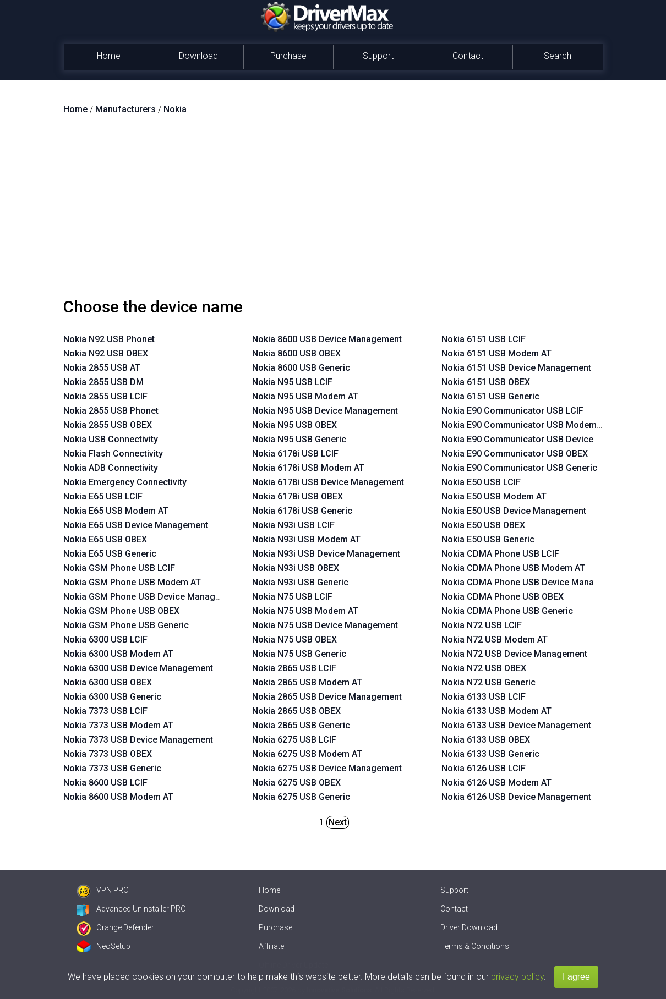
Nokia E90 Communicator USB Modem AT (525, 425)
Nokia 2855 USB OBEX (107, 425)
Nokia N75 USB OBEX (294, 639)
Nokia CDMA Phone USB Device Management (533, 582)
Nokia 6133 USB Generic (490, 754)
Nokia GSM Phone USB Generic (126, 625)
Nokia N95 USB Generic (299, 439)
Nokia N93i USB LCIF (293, 525)
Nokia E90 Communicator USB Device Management (545, 439)
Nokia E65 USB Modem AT (115, 511)
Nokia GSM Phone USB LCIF (119, 568)
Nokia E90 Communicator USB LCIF (512, 410)
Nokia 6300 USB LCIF (105, 639)
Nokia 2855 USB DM (103, 382)
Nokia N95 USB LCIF (292, 382)
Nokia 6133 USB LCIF (483, 696)
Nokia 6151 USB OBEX (485, 382)
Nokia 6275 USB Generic (301, 797)
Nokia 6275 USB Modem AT (307, 754)
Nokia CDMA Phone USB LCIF (500, 553)
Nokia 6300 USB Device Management (138, 668)
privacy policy (517, 976)
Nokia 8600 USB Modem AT (118, 797)
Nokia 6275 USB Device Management (327, 768)
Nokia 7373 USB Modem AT (118, 725)
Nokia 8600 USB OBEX (296, 353)
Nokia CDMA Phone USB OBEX (502, 596)
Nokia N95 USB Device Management (325, 410)
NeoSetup (103, 946)
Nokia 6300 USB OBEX (107, 682)
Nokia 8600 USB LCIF (105, 782)
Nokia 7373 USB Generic (112, 768)
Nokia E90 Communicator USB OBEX (514, 453)
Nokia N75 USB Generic (299, 654)
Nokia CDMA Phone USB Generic (507, 611)
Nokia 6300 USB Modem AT (118, 654)
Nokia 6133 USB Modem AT (496, 711)
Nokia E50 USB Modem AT (494, 496)
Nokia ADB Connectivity (110, 468)
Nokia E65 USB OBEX (105, 539)
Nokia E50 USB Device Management (513, 511)
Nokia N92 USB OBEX (105, 353)
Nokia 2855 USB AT (101, 368)
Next (338, 822)
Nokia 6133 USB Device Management (516, 725)
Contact (467, 56)
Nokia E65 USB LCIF (103, 496)
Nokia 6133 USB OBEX (485, 739)
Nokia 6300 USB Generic (112, 696)
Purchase (288, 56)
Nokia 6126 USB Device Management (516, 797)
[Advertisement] (333, 211)
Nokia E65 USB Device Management (135, 525)
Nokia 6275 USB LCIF (294, 739)
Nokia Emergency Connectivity (125, 482)
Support (378, 56)
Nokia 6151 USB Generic (490, 396)
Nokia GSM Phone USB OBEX (121, 611)
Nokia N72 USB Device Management (514, 654)
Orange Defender (115, 927)
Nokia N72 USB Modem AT (494, 639)
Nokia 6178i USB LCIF (295, 453)
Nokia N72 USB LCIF (481, 625)
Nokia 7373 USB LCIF (105, 711)
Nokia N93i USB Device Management (326, 553)
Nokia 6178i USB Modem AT (308, 468)
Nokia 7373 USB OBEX (107, 754)
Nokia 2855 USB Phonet (111, 410)
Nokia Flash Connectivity (113, 453)
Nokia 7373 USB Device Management (138, 739)
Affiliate (271, 946)
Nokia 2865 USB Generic (301, 725)
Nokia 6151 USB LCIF (483, 339)
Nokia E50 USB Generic (487, 539)
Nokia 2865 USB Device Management (327, 696)
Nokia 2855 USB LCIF (105, 396)
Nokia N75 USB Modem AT (305, 611)
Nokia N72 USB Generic (488, 682)
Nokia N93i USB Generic (300, 582)
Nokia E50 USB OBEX (483, 525)
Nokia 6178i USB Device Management (328, 482)
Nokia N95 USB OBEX (294, 425)
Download (198, 56)
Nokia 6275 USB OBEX (296, 782)
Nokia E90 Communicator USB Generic (519, 468)
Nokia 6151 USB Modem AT (496, 353)
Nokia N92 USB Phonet (109, 339)
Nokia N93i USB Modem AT (306, 539)
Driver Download (469, 927)
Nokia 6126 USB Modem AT (496, 782)
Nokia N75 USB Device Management (325, 625)
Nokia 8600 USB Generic (301, 368)
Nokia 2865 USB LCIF (294, 668)
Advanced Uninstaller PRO (131, 909)
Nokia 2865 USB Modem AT (307, 682)
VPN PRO (103, 890)
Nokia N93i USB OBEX (295, 568)
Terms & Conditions (474, 946)
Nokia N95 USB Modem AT (305, 396)
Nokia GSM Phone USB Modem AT (132, 582)
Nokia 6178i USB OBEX (297, 496)
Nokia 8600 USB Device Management (327, 339)
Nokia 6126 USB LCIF (483, 768)
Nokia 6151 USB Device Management (516, 368)
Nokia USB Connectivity (110, 439)
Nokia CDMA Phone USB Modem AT (513, 568)
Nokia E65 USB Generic (109, 553)
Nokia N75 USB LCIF (292, 596)
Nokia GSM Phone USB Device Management (152, 596)
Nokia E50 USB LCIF (481, 482)
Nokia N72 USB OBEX (483, 668)
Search (557, 56)
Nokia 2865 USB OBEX (296, 711)
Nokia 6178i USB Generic (302, 511)
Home (109, 56)
